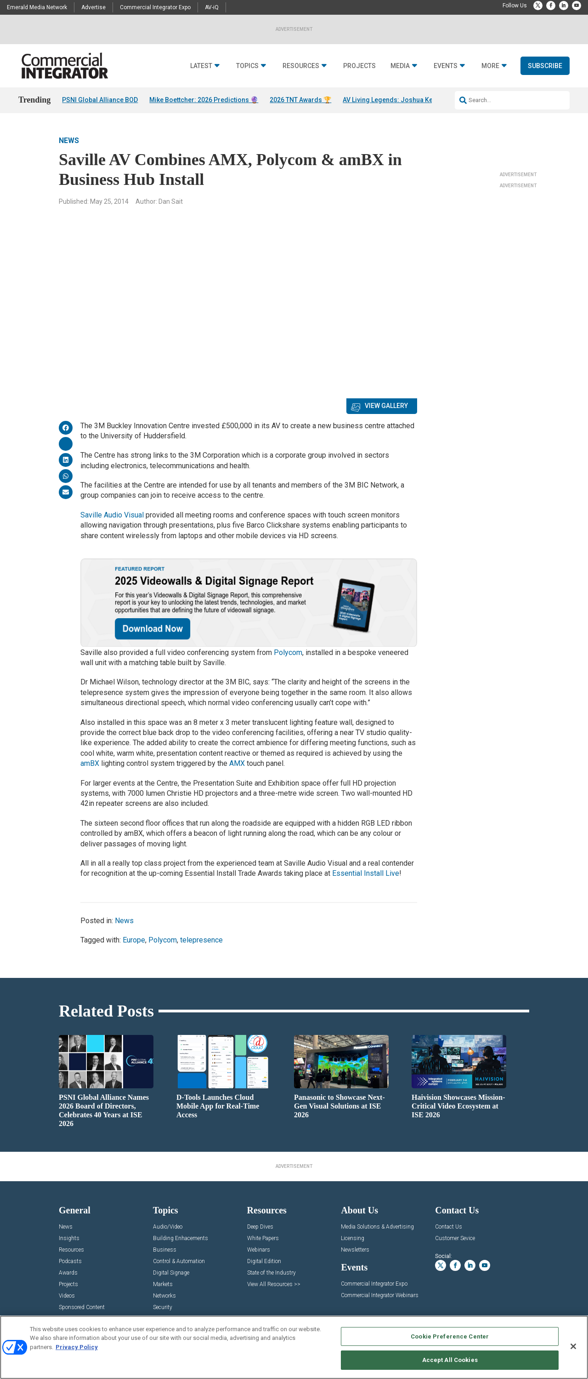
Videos (67, 1296)
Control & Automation (179, 1261)
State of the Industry (271, 1273)
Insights (69, 1238)
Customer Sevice (455, 1238)
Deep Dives (260, 1227)
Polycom (288, 652)
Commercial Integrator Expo (155, 7)
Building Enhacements (180, 1238)
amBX (89, 763)
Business (164, 1250)
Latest (201, 66)
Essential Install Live (365, 873)
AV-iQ (212, 7)
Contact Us (448, 1227)
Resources (301, 66)
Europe (134, 940)
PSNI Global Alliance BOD (100, 99)
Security (162, 1307)
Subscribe (545, 65)
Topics (247, 66)
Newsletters (355, 1250)
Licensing (352, 1238)
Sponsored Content (82, 1307)
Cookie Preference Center (450, 1336)
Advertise (93, 7)
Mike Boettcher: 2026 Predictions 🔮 (203, 99)
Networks (164, 1296)
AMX (237, 763)
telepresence (201, 940)
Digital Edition (264, 1261)
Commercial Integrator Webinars (379, 1296)
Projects (359, 66)
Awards (68, 1273)
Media (400, 66)
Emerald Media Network (37, 7)
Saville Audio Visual (112, 515)
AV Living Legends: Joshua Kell (389, 99)
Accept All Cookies (450, 1359)
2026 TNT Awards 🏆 (300, 99)
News (69, 140)
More (490, 66)
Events (446, 66)
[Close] (573, 1346)
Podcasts (70, 1261)
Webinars (258, 1250)
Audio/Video (167, 1227)
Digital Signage (171, 1273)
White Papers (263, 1238)
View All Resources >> (273, 1284)
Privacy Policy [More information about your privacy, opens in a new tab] (77, 1347)
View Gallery (386, 405)
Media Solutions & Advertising (377, 1227)
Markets (163, 1284)
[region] (294, 1347)
